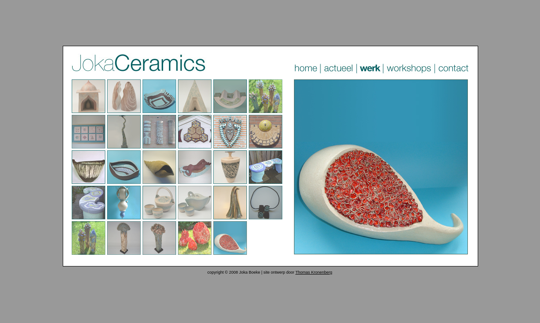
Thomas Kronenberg (313, 272)
